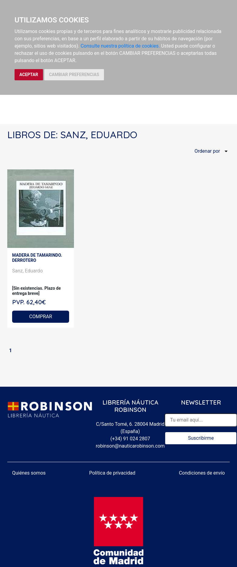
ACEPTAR (28, 74)
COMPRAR (40, 316)
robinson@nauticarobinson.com (130, 446)
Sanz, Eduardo (27, 271)
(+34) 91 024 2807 (130, 439)
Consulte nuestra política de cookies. (120, 46)
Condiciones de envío (202, 473)
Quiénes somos (29, 473)
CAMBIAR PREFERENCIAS (74, 74)
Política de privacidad (112, 473)
